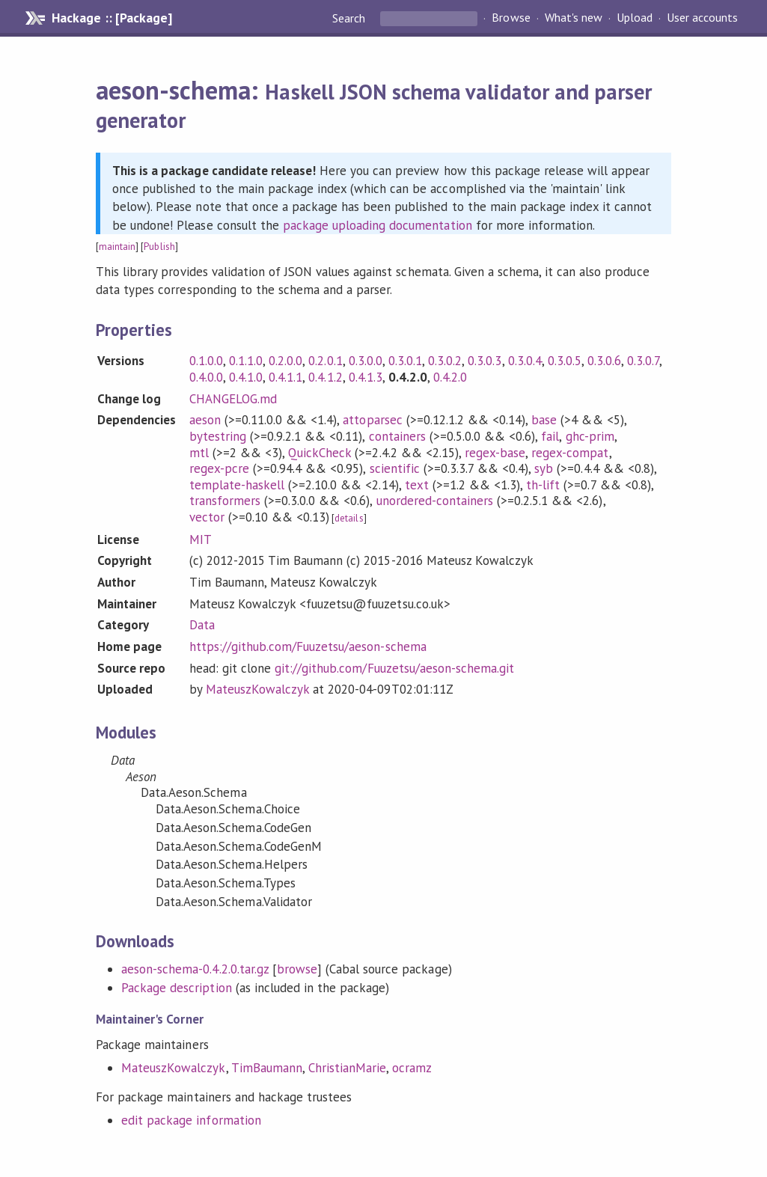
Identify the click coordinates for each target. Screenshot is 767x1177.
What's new (573, 17)
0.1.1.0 (246, 360)
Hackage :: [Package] (111, 18)
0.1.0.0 (206, 360)
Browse (511, 17)
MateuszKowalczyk (257, 689)
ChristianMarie (347, 1068)
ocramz (412, 1068)
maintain (117, 246)
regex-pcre (219, 468)
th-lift (543, 485)
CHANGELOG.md (233, 399)
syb (543, 468)
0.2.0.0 (285, 360)
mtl (199, 452)
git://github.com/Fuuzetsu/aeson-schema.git (394, 668)
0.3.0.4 (525, 360)
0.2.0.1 (325, 360)
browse (297, 969)
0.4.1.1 (285, 377)
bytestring (217, 436)
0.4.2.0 (450, 377)
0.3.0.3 (484, 360)
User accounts (702, 17)
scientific (395, 468)
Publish (159, 246)
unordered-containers (434, 500)
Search (350, 17)
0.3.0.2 (445, 360)
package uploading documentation (377, 225)
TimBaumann (266, 1068)
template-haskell (236, 485)
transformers (224, 500)
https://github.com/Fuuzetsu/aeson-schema (308, 646)
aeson (205, 420)
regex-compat (569, 452)
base (544, 420)
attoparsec (372, 420)
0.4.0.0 (206, 377)
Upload (635, 17)
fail (550, 436)
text (417, 485)
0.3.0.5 (564, 360)
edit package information (191, 1120)
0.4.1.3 (365, 377)
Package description (176, 987)
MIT (200, 539)
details (348, 518)
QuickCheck (319, 452)
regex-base (495, 452)
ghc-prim (590, 436)
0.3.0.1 (405, 360)
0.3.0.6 (604, 360)
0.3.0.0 (365, 360)
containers (397, 436)
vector (206, 517)
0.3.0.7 (643, 360)
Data (202, 625)
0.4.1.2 (325, 377)
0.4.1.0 (246, 377)
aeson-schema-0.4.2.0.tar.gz (195, 969)
